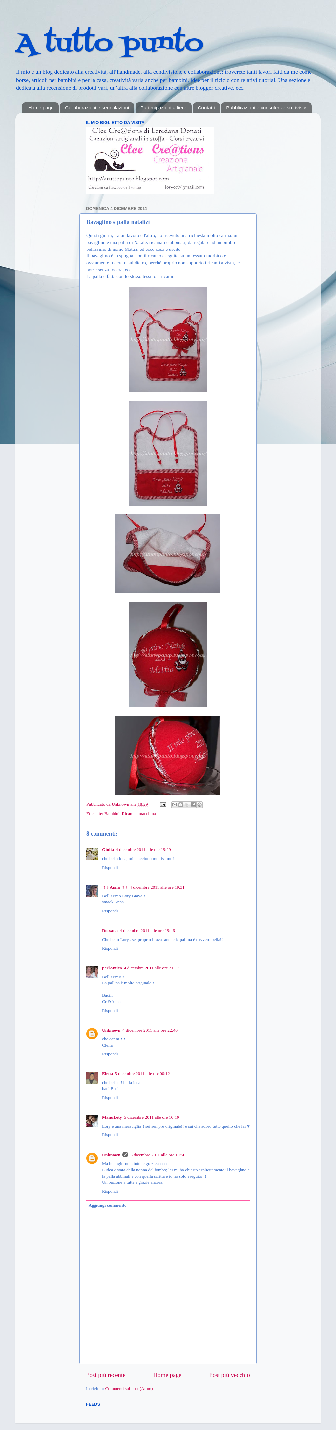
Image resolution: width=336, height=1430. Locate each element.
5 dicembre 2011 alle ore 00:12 (142, 1073)
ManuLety (112, 1117)
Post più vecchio (229, 1374)
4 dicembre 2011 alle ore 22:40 (150, 1030)
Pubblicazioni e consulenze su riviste (266, 107)
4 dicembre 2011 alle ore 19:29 (143, 849)
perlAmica (112, 967)
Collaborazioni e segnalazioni (97, 107)
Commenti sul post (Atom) (129, 1388)
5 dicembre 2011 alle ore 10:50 (157, 1154)
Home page (41, 107)
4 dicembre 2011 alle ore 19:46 (147, 930)
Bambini (112, 813)
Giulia (108, 849)
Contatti (206, 107)
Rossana (110, 930)
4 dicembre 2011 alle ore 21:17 (151, 967)
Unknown (121, 804)
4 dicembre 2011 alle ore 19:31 (157, 887)
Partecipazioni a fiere (163, 107)
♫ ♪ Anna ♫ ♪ (115, 887)
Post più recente (106, 1374)
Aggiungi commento (108, 1205)
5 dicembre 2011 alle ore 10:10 (151, 1117)
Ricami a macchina (139, 813)
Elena (107, 1073)
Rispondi (110, 867)
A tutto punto (109, 44)
